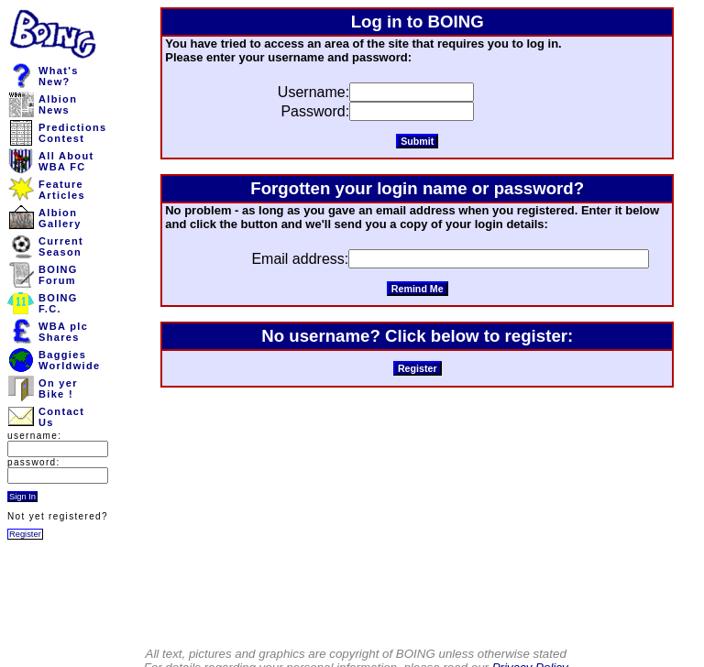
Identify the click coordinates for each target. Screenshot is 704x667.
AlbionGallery (60, 218)
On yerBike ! (58, 388)
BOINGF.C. (58, 303)
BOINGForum (58, 275)
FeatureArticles (61, 190)
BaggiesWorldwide (69, 360)
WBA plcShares (63, 332)
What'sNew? (58, 76)
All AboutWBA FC (66, 161)
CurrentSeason (60, 246)
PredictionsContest (72, 133)
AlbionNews (57, 104)
